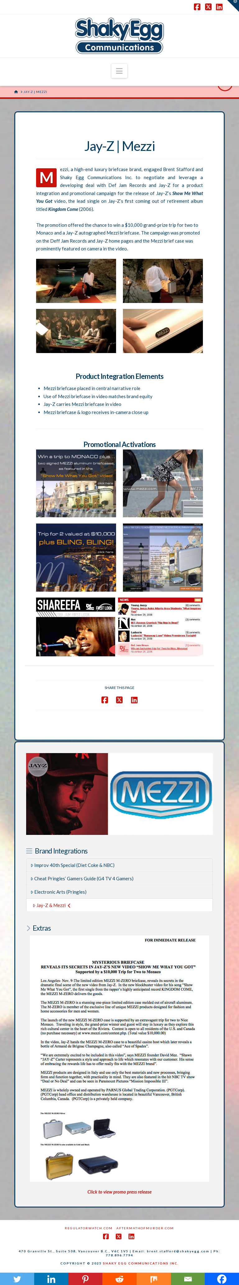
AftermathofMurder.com (145, 1228)
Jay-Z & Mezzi (52, 905)
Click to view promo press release (119, 1191)
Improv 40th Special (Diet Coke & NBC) (72, 865)
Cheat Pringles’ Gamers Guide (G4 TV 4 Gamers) (82, 878)
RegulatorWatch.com (89, 1228)
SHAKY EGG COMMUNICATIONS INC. (141, 1263)
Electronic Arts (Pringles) (58, 892)
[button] (119, 71)
